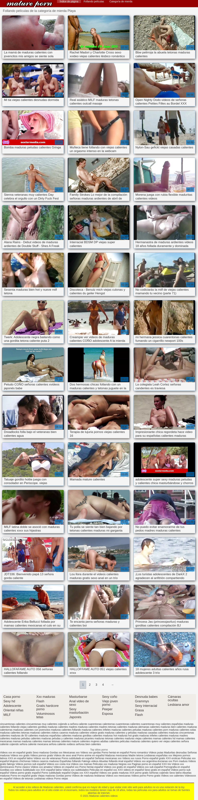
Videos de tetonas (23, 778)
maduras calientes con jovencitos (31, 729)
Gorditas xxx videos (11, 769)
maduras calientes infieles (96, 729)
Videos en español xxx (66, 767)
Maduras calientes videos (29, 4)
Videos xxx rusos (131, 758)
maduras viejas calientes (138, 738)
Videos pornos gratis (41, 755)
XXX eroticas (173, 758)
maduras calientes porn (155, 729)
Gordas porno (63, 775)
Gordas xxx (56, 752)
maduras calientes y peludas (121, 732)
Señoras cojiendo (158, 772)
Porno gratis (154, 775)
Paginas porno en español (147, 764)
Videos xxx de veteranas (47, 758)
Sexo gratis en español (158, 769)
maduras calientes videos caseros (49, 732)
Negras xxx (125, 764)
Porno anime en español (91, 755)
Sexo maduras (41, 752)
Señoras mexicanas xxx (108, 758)
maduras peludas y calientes (57, 738)
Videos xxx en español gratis (16, 752)
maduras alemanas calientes (144, 726)
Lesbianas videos (44, 778)
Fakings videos (90, 761)
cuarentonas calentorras (101, 724)
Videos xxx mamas (81, 764)
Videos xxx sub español (150, 767)
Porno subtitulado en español (78, 758)
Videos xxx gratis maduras (114, 772)
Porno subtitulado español (56, 772)
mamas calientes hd (164, 738)
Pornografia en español (177, 767)
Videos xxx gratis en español (120, 767)
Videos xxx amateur (42, 767)
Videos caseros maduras (45, 761)
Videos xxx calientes (172, 775)
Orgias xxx (77, 772)
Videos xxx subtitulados (75, 769)
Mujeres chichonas (20, 761)
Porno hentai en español (115, 752)
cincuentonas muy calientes (41, 724)
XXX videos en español (131, 769)
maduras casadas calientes (152, 732)
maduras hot (110, 735)
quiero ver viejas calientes (165, 741)
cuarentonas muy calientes (156, 724)
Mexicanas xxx (71, 752)
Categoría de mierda (120, 1)
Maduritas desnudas (175, 752)
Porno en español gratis (23, 775)
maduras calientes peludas (126, 729)
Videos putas (156, 752)
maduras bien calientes (173, 726)
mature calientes (80, 741)
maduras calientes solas (182, 729)
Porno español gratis (154, 758)
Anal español (125, 761)
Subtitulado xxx (31, 769)
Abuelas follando (108, 761)
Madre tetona (136, 755)
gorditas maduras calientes (53, 726)
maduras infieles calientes (153, 735)
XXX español (91, 772)
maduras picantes (84, 738)
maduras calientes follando (66, 729)
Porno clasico (22, 767)
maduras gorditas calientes (87, 735)
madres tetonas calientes (113, 726)
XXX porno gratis (139, 772)
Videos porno (138, 775)
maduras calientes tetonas (14, 732)
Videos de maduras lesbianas (89, 775)
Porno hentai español (91, 767)
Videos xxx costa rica (58, 764)
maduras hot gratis (128, 735)
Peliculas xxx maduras (105, 764)
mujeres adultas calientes (105, 741)
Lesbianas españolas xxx (158, 755)
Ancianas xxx (164, 761)
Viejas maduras (46, 775)
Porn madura (180, 761)
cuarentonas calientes (128, 724)
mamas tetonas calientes (57, 741)
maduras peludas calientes (26, 738)
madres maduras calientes (83, 726)
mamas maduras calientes (27, 741)
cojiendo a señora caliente (72, 724)
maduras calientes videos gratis (86, 732)
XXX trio (166, 764)
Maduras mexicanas (116, 755)
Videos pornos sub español (30, 764)
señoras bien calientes (88, 744)
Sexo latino (175, 772)
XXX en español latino (20, 758)
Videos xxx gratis (20, 755)
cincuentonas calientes (13, 724)
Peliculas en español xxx (103, 769)
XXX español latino (51, 769)
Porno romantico (139, 752)
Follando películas (94, 1)
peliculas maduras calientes (135, 741)
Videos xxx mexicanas (118, 775)
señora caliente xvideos (62, 744)
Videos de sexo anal (65, 755)
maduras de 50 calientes (24, 735)
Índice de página (69, 1)
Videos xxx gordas (90, 752)
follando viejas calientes (24, 726)
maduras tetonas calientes (109, 738)
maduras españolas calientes (55, 735)
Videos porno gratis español (25, 772)
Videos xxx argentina (146, 761)
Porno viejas (61, 778)
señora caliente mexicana (33, 744)
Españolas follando (70, 761)
